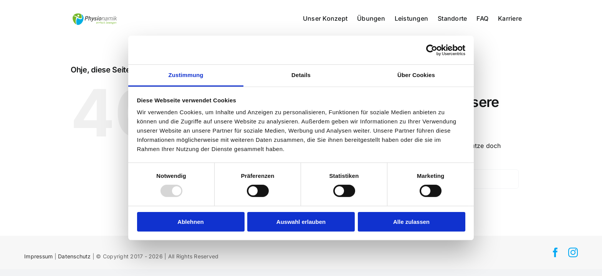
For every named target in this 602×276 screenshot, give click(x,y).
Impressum (38, 256)
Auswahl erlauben (301, 222)
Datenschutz (74, 256)
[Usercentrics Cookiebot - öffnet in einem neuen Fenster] (431, 50)
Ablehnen (190, 222)
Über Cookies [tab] (416, 75)
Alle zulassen (411, 222)
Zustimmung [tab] (186, 75)
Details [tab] (301, 75)
